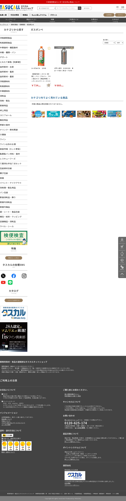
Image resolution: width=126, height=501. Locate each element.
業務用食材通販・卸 (41, 493)
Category (14, 32)
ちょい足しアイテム (39, 15)
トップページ (11, 19)
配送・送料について (8, 452)
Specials (14, 251)
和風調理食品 (87, 493)
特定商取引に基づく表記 (73, 396)
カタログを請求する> (14, 300)
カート (122, 248)
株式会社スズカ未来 (71, 470)
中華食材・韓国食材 (98, 493)
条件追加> (87, 8)
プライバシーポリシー (72, 485)
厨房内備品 (14, 24)
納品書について (7, 419)
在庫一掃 (3, 15)
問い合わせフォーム (71, 420)
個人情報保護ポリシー (72, 394)
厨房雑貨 (22, 24)
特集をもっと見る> (13, 258)
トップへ (122, 276)
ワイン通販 (115, 493)
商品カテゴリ (31, 19)
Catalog (13, 293)
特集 (52, 19)
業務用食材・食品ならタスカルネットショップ (20, 493)
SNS (13, 267)
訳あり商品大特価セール (56, 493)
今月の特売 (15, 15)
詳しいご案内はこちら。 (73, 442)
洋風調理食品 (78, 493)
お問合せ (94, 19)
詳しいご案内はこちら (72, 459)
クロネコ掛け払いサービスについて (13, 423)
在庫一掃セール (68, 493)
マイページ (122, 241)
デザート (53, 15)
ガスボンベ (30, 24)
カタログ (115, 19)
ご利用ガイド (74, 19)
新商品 (25, 15)
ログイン (120, 15)
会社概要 (67, 483)
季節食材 (108, 493)
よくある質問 (6, 425)
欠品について (6, 421)
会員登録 (109, 15)
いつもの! (122, 262)
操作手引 (122, 269)
